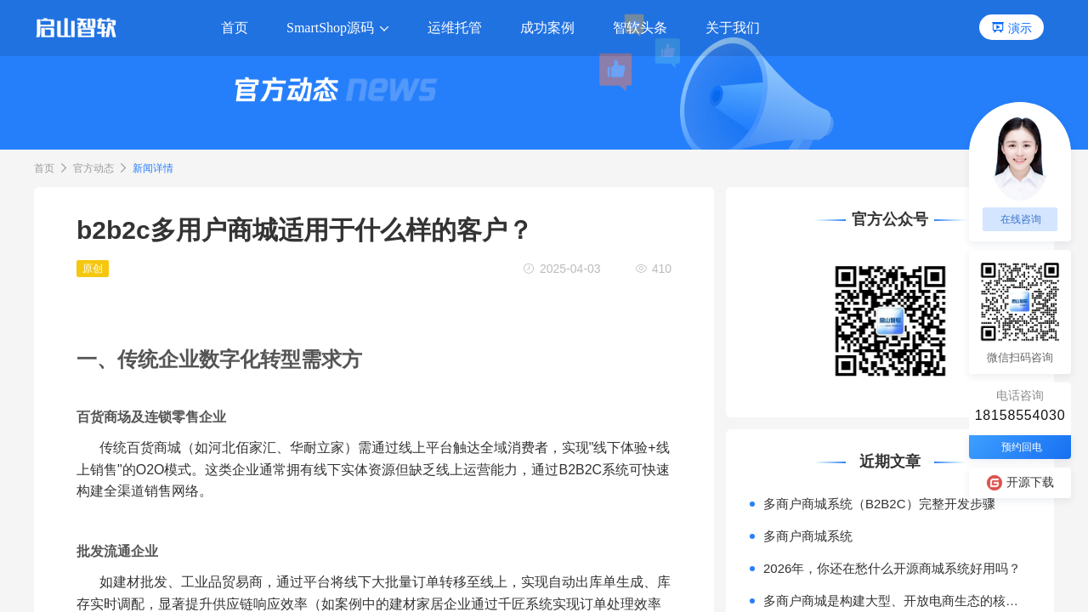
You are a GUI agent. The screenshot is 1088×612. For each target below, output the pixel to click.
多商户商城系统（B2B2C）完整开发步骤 (879, 503)
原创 (92, 269)
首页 (44, 168)
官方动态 (93, 168)
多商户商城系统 (808, 536)
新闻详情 (153, 168)
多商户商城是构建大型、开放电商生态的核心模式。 (896, 600)
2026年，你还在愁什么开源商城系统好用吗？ (892, 568)
